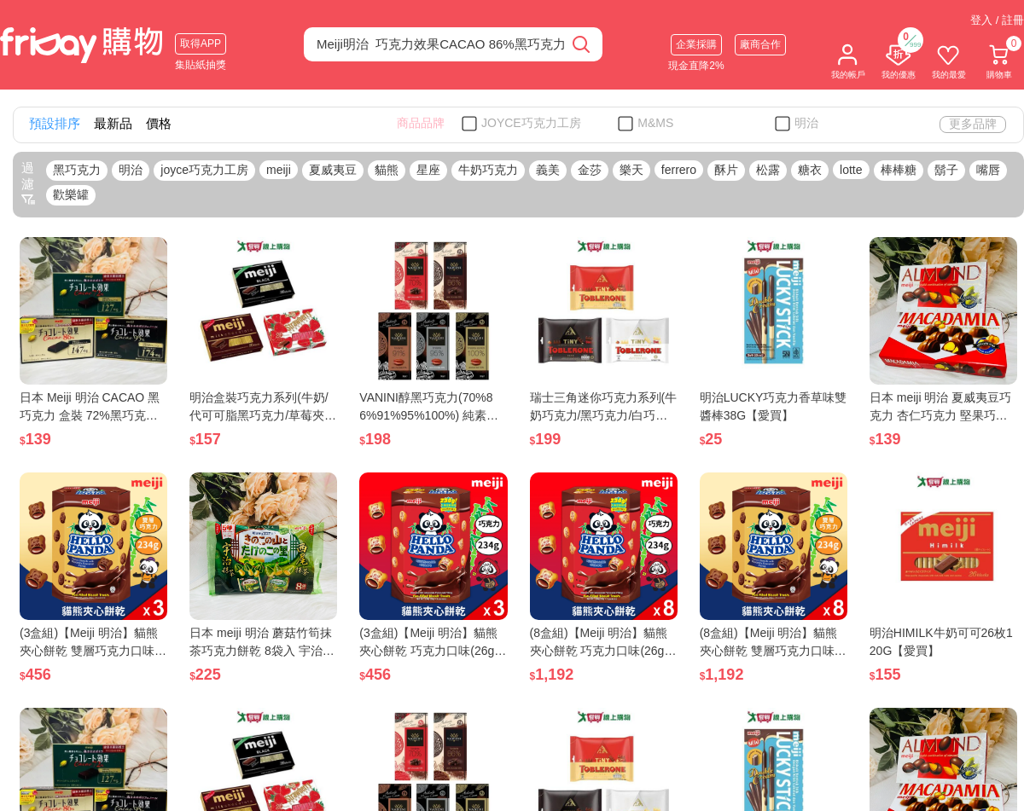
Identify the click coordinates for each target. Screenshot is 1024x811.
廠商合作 (760, 44)
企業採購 (696, 44)
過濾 (28, 183)
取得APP (200, 43)
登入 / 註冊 (997, 20)
